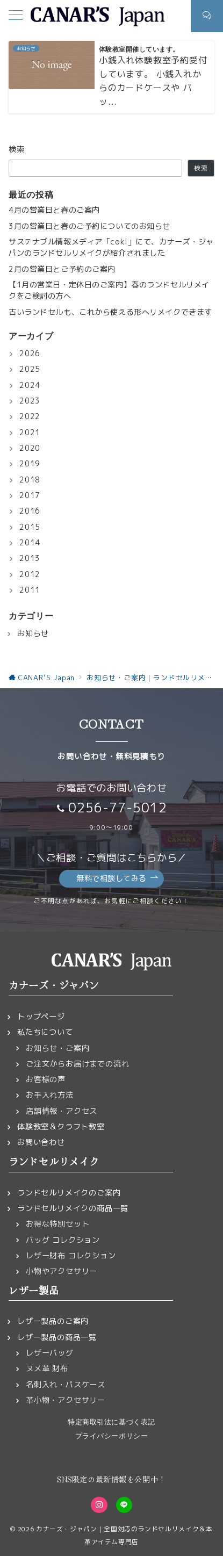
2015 (29, 527)
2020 (29, 448)
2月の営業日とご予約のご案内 (62, 269)
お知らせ (33, 633)
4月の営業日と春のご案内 (54, 210)
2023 (29, 400)
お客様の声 (46, 1079)
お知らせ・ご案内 (57, 1048)
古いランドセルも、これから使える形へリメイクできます (110, 312)
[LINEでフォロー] (124, 1505)
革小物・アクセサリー (65, 1400)
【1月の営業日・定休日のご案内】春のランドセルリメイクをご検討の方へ (109, 290)
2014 (29, 542)
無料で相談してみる (117, 878)
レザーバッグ (50, 1353)
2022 (29, 416)
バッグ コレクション (63, 1240)
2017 (29, 495)
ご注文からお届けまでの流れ (77, 1063)
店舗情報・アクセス (61, 1111)
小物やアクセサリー (61, 1271)
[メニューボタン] (16, 16)
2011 (29, 590)
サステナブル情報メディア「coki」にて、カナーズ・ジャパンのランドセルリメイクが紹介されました (111, 247)
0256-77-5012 (117, 807)
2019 (29, 463)
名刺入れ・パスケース (65, 1384)
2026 (29, 353)
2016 (29, 511)
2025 (29, 369)
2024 (29, 385)
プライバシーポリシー (111, 1436)
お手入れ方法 (50, 1095)
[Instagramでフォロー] (99, 1505)
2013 (29, 558)
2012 (29, 574)
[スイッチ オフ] (207, 16)
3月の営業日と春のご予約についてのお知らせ (89, 226)
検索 (17, 149)
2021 (29, 432)
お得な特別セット (57, 1224)
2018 (29, 479)
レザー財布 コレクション (71, 1255)
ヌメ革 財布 (47, 1368)
